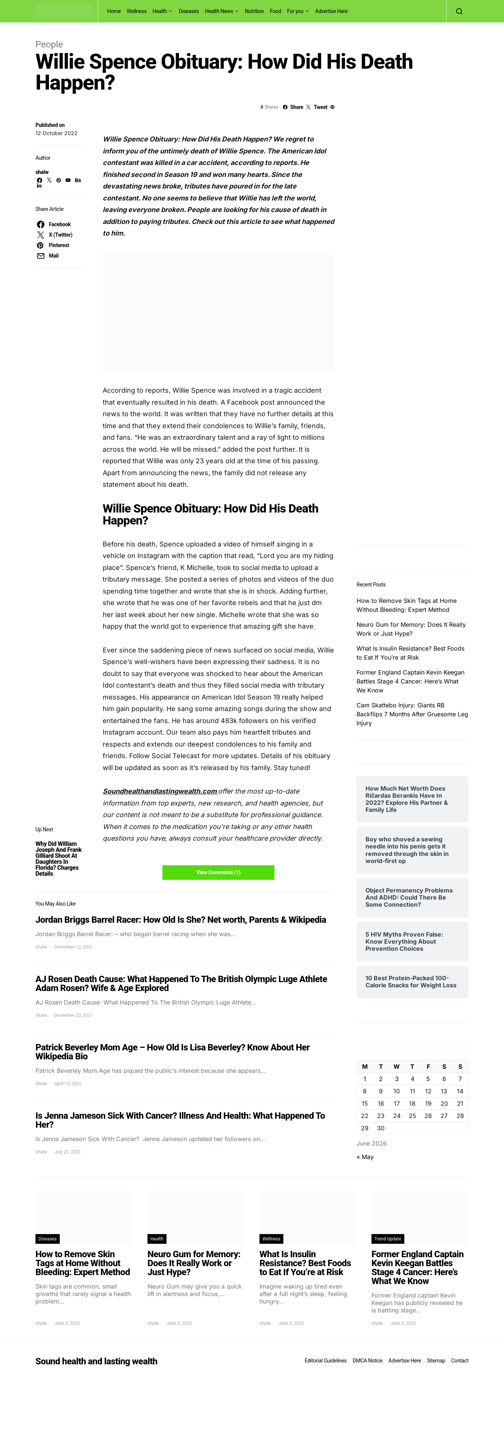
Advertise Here (331, 11)
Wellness (136, 11)
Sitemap (436, 1361)
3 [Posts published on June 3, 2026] (397, 1079)
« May (365, 1157)
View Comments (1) (218, 872)
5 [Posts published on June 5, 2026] (428, 1079)
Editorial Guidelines (325, 1361)
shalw (42, 172)
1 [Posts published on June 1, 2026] (365, 1079)
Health (160, 11)
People (49, 44)
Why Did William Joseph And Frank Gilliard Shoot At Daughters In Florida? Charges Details (58, 858)
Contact (460, 1361)
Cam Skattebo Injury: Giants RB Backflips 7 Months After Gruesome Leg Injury (412, 714)
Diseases (189, 11)
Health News (219, 11)
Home (114, 11)
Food (275, 11)
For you (295, 11)
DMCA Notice (368, 1361)
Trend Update (387, 1239)
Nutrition (254, 11)
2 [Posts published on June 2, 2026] (381, 1079)
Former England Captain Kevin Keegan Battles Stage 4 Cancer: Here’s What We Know (410, 681)
